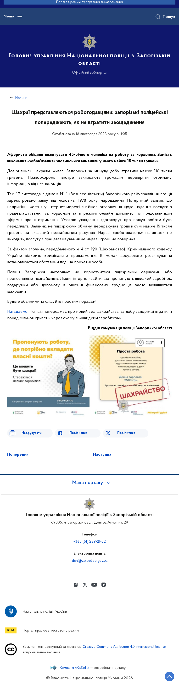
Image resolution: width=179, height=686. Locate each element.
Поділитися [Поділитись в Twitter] (126, 433)
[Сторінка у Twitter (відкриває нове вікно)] (85, 585)
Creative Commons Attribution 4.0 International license (124, 647)
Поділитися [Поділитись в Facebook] (78, 433)
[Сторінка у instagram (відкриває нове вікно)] (103, 585)
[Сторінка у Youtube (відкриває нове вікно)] (94, 585)
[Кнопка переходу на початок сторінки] (169, 676)
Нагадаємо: (17, 311)
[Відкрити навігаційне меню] (19, 16)
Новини (21, 98)
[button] (89, 483)
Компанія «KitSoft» (75, 668)
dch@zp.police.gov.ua (89, 561)
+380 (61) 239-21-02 (89, 542)
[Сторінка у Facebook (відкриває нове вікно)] (75, 585)
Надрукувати (32, 433)
